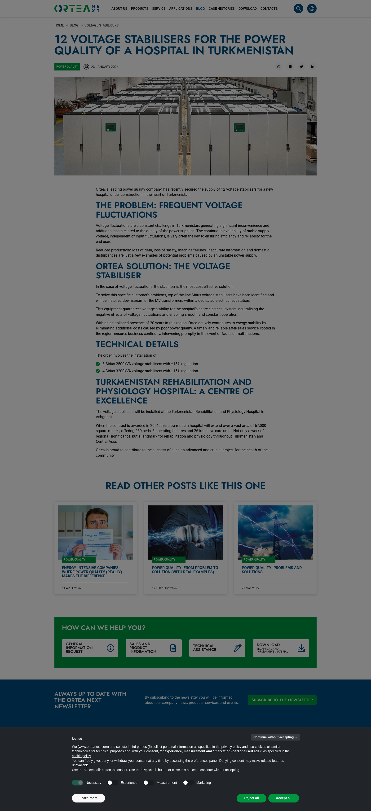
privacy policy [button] (231, 747)
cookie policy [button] (81, 756)
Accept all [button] (284, 798)
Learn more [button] (88, 798)
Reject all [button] (251, 798)
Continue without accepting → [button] (275, 737)
